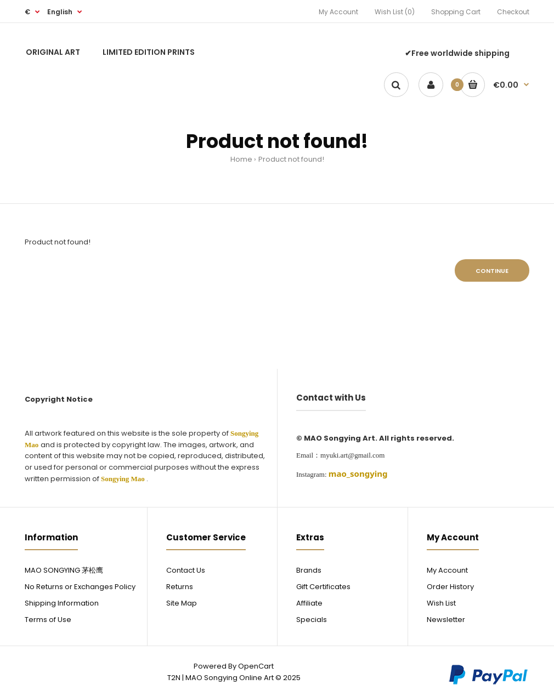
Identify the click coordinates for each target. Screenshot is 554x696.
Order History (450, 586)
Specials (311, 619)
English (59, 11)
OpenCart (256, 666)
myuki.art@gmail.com (352, 455)
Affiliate (309, 603)
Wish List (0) (395, 11)
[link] (358, 473)
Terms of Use (48, 619)
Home (241, 159)
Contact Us (185, 570)
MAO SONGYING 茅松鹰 (64, 570)
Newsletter (446, 619)
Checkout (513, 11)
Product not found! (291, 159)
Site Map (181, 603)
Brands (308, 570)
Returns (179, 586)
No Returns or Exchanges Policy (80, 586)
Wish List (441, 603)
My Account (338, 11)
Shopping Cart (455, 11)
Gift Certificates (323, 586)
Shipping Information (62, 603)
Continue (492, 270)
